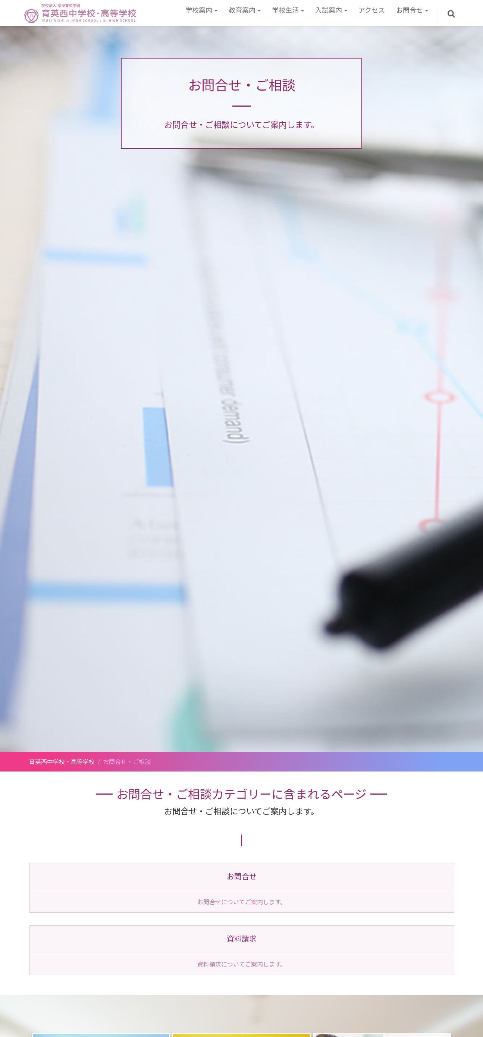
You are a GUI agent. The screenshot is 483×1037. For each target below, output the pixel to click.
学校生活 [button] (288, 10)
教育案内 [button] (245, 10)
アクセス (371, 10)
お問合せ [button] (412, 10)
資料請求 (242, 938)
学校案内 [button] (201, 10)
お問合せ (242, 876)
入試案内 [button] (331, 10)
